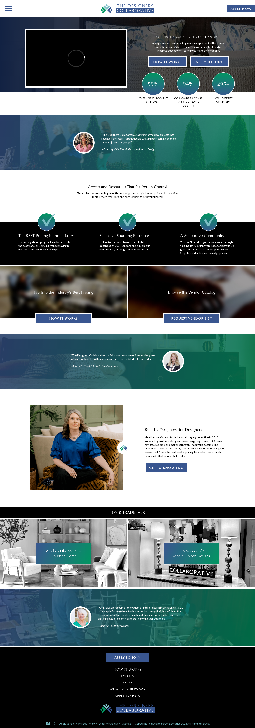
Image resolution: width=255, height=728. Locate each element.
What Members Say (127, 689)
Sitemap (126, 723)
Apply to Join (127, 696)
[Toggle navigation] (8, 8)
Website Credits (108, 723)
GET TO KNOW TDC (166, 467)
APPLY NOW (241, 8)
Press (127, 682)
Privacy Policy (86, 723)
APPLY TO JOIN (209, 62)
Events (127, 676)
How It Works (128, 669)
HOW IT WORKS (167, 62)
